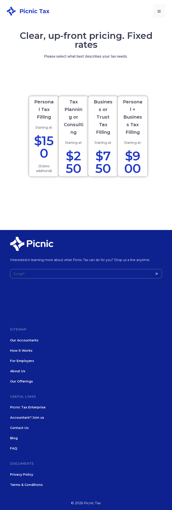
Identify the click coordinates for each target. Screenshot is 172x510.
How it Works (21, 351)
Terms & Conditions (26, 485)
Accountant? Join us (27, 418)
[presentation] (44, 308)
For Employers (22, 361)
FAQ (13, 448)
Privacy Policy (21, 474)
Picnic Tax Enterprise (27, 407)
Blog (14, 438)
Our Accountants (24, 340)
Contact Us (19, 428)
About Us (17, 371)
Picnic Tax (34, 11)
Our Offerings (21, 381)
